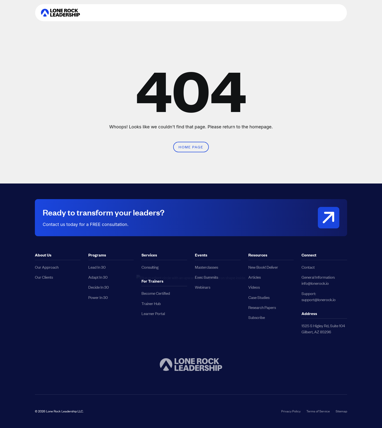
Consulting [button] (150, 267)
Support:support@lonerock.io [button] (319, 296)
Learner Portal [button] (153, 313)
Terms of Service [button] (318, 411)
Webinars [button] (202, 287)
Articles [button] (254, 277)
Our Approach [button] (47, 267)
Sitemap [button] (341, 411)
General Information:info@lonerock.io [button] (318, 280)
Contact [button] (308, 267)
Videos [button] (254, 287)
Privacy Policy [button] (291, 411)
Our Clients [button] (44, 277)
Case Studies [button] (259, 297)
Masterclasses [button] (206, 267)
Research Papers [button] (262, 307)
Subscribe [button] (256, 317)
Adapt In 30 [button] (98, 277)
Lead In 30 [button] (97, 267)
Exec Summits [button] (206, 277)
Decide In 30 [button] (98, 287)
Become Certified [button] (155, 293)
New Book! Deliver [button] (263, 267)
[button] (60, 13)
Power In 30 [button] (98, 297)
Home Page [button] (191, 146)
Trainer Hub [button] (151, 303)
